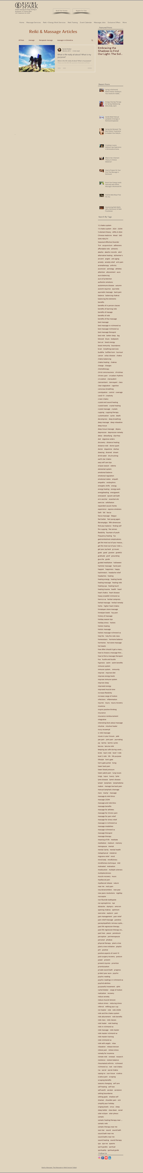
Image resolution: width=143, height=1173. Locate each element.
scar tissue (111, 1073)
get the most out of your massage (110, 543)
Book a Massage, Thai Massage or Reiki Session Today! (59, 1167)
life (109, 756)
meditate (114, 840)
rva (99, 1070)
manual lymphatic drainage (108, 790)
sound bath (116, 1130)
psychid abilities (104, 983)
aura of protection (105, 279)
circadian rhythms (116, 376)
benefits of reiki (104, 315)
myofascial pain (104, 880)
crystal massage (104, 409)
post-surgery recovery (106, 956)
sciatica (119, 1073)
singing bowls (103, 1107)
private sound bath (105, 970)
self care (116, 1083)
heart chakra (103, 593)
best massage (103, 322)
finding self (117, 526)
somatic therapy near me (107, 1127)
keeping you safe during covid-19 (110, 749)
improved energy (104, 686)
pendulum (117, 933)
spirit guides (103, 1147)
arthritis (113, 265)
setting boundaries (105, 1093)
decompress (102, 419)
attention (101, 272)
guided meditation (105, 563)
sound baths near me (106, 1137)
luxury (111, 776)
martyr (105, 793)
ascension (102, 269)
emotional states (104, 479)
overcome (101, 913)
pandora (117, 920)
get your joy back (104, 549)
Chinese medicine (105, 235)
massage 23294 (104, 800)
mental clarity (103, 850)
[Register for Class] (81, 11)
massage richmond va (106, 830)
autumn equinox (104, 289)
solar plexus (113, 1113)
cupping (101, 412)
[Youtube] (106, 1158)
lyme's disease (114, 780)
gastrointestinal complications (109, 539)
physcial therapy (104, 943)
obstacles (101, 906)
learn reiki (107, 753)
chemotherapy (103, 369)
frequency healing (105, 536)
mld (118, 863)
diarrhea (116, 436)
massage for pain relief (107, 816)
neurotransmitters (105, 890)
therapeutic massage (46, 40)
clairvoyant (113, 382)
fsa (114, 536)
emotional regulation (106, 476)
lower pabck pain (104, 773)
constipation (102, 392)
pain (116, 913)
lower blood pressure (106, 770)
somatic (101, 1117)
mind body (102, 860)
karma (104, 743)
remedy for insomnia (106, 1053)
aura (118, 272)
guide (107, 559)
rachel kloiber (103, 990)
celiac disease (109, 356)
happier (101, 569)
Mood (115, 235)
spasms (112, 1143)
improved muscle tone (106, 689)
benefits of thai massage (107, 319)
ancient (101, 259)
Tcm (99, 245)
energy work (115, 489)
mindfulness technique (107, 863)
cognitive (115, 386)
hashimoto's (102, 573)
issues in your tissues (106, 736)
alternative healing (105, 255)
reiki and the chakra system (108, 1013)
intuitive (101, 726)
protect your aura (104, 973)
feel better (102, 519)
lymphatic (108, 783)
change (101, 366)
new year (116, 890)
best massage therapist (107, 332)
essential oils (114, 499)
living (114, 763)
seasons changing (105, 1083)
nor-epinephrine (104, 903)
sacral (104, 1070)
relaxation (102, 1047)
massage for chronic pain (107, 813)
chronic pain (103, 376)
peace (109, 933)
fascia (109, 512)
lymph (100, 783)
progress (117, 970)
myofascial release (105, 883)
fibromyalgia (102, 522)
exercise (101, 502)
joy (99, 743)
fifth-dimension (115, 522)
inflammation (112, 699)
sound (108, 1130)
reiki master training (106, 1037)
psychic (116, 973)
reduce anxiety (103, 997)
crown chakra (103, 399)
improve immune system (107, 679)
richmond (119, 1063)
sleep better (102, 1110)
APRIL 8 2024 (117, 232)
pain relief (117, 916)
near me (101, 886)
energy (114, 486)
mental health (115, 850)
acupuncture (107, 245)
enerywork (102, 496)
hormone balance (116, 639)
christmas (119, 372)
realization (102, 993)
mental (111, 846)
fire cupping (102, 529)
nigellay (119, 893)
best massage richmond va (108, 329)
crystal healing (115, 406)
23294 (120, 229)
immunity (115, 669)
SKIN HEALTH (103, 239)
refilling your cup (111, 1007)
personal (101, 940)
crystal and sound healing (108, 402)
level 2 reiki (102, 756)
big (118, 336)
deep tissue (102, 426)
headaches (102, 576)
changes (108, 366)
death (118, 416)
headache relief (115, 573)
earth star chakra (104, 459)
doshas (116, 449)
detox (100, 436)
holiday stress (103, 623)
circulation (102, 379)
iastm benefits (117, 663)
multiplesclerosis (104, 873)
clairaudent (111, 379)
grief (108, 556)
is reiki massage (104, 733)
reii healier (102, 1010)
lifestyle (101, 760)
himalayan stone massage (108, 609)
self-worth (102, 1090)
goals (100, 553)
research (119, 1057)
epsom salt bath (113, 496)
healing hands (116, 579)
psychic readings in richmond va (110, 980)
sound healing (103, 1140)
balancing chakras (112, 295)
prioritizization (103, 967)
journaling (119, 739)
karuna (100, 746)
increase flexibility (105, 693)
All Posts (21, 40)
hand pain (117, 566)
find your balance (104, 526)
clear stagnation (104, 386)
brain (100, 349)
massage (31, 40)
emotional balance (105, 472)
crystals (114, 409)
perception (102, 936)
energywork (114, 492)
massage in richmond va (65, 40)
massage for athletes (106, 810)
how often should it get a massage (110, 649)
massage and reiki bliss (107, 803)
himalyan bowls (104, 613)
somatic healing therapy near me (110, 1120)
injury (107, 703)
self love (111, 1087)
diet (99, 439)
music (114, 876)
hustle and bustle (109, 659)
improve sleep (103, 683)
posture (119, 956)
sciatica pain (103, 1077)
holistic (113, 623)
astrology (110, 269)
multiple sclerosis (115, 870)
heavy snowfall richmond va (108, 596)
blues (107, 339)
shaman (101, 1100)
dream (115, 452)
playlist (119, 946)
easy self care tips (105, 462)
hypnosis (101, 663)
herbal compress (113, 599)
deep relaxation (116, 422)
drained (109, 452)
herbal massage (104, 603)
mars (100, 793)
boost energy (110, 342)
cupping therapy (112, 412)
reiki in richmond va (105, 1027)
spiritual (112, 1147)
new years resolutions (106, 893)
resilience (101, 1060)
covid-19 (101, 396)
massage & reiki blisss (106, 796)
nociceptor (102, 896)
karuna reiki (109, 746)
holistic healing (104, 626)
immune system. (104, 669)
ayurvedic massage (105, 292)
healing (110, 576)
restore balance (113, 1060)
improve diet (110, 673)
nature (116, 883)
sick (119, 1100)
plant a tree (116, 943)
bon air (100, 342)
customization (103, 416)
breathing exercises (111, 349)
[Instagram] (99, 1158)
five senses (113, 529)
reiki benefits (117, 1017)
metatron (113, 853)
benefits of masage (105, 312)
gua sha (101, 559)
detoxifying (108, 436)
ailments (114, 249)
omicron (118, 906)
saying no (101, 1073)
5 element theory (104, 232)
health (113, 589)
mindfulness (112, 860)
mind (113, 856)
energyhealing (103, 492)
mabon (100, 786)
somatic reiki (103, 1123)
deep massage (103, 422)
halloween (118, 563)
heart (119, 589)
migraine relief (103, 856)
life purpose (116, 756)
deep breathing (115, 419)
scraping (112, 1077)
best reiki (101, 336)
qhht (118, 987)
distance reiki (103, 446)
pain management (105, 916)
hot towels (102, 646)
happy (117, 569)
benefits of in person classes (109, 305)
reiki (109, 1010)
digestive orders (108, 439)
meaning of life (104, 840)
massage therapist (105, 833)
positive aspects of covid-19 (108, 953)
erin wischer (102, 499)
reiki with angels (104, 1043)
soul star (101, 1130)
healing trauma (104, 589)
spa (99, 1143)
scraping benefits (104, 1080)
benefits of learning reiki (107, 309)
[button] (92, 40)
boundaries (115, 346)
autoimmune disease (106, 285)
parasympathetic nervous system (110, 923)
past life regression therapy (108, 926)
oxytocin (110, 913)
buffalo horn (110, 352)
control (111, 392)
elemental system (105, 469)
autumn (119, 285)
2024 (114, 229)
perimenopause (114, 936)
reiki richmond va (104, 1040)
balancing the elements (107, 299)
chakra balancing (104, 359)
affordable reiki (104, 249)
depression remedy (115, 432)
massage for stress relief (107, 820)
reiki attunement (104, 1017)
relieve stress (113, 1050)
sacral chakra (113, 1070)
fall (104, 512)
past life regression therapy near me (110, 930)
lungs (100, 776)
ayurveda (115, 289)
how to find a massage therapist (110, 656)
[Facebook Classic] (102, 1158)
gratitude (101, 556)
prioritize (115, 963)
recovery (110, 993)
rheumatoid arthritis (106, 1063)
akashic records (111, 252)
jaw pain (101, 739)
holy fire (101, 636)
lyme (117, 776)
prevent (107, 960)
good (105, 553)
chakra (119, 356)
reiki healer (102, 1023)
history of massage (105, 616)
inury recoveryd (104, 729)
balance (101, 295)
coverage (119, 392)
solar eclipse (103, 1113)
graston (111, 553)
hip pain (114, 613)
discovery (101, 442)
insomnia (101, 706)
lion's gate (109, 760)
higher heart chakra (111, 606)
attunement (110, 272)
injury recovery (117, 703)
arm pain (119, 262)
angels (107, 259)
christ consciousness (106, 372)
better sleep (111, 336)
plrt (99, 950)
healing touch (113, 586)
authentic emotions (105, 282)
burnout (119, 352)
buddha (101, 352)
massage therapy (104, 836)
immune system (104, 666)
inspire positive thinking (107, 709)
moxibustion (102, 870)
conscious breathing (106, 389)
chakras (114, 362)
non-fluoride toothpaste (107, 900)
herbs (100, 606)
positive (105, 950)
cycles (112, 416)
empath (115, 479)
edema (113, 466)
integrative (102, 719)
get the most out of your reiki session (110, 546)
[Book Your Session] (61, 11)
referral (101, 1007)
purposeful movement (106, 987)
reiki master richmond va (107, 1033)
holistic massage (104, 629)
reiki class (102, 1020)
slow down (113, 1110)
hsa (99, 659)
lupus (106, 776)
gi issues (115, 549)
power (100, 960)
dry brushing (113, 456)
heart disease (114, 593)
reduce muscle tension (107, 1000)
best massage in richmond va (109, 325)
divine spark (114, 446)
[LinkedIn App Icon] (109, 1158)
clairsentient (103, 382)
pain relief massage (105, 920)
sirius (112, 1107)
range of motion (116, 990)
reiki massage (103, 1030)
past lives (101, 933)
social (120, 1110)
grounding (115, 556)
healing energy (103, 579)
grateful (119, 553)
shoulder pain (111, 1100)
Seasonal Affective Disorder (108, 242)
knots (100, 753)
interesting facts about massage (110, 723)
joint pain (109, 739)
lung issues (117, 773)
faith (100, 512)
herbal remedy (117, 603)
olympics (110, 906)
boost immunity (104, 346)
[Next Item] (120, 37)
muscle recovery (104, 876)
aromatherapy (103, 265)
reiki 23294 (116, 1010)
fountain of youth (113, 532)
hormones (102, 643)
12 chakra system (104, 225)
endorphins (111, 482)
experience (102, 509)
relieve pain (102, 1050)
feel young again (113, 519)
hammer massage (105, 566)
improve (101, 673)
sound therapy (116, 1140)
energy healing (103, 489)
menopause (102, 846)
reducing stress (116, 1003)
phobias (109, 940)
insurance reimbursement (108, 716)
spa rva (105, 1143)
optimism (115, 910)
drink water (102, 456)
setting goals (103, 1097)
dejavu (118, 429)
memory (119, 843)
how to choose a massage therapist (110, 653)
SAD (120, 235)
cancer (100, 356)
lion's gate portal (104, 763)
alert (120, 252)
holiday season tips (105, 619)
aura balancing (104, 275)
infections (102, 699)
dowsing (101, 452)
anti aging (115, 259)
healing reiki (117, 583)
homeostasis (103, 639)
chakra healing (103, 362)
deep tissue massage (106, 429)
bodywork (114, 339)
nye (113, 903)
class (121, 382)
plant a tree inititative (106, 946)
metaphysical (103, 853)
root (110, 1067)
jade (117, 736)
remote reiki (102, 1057)
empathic (101, 482)
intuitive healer (111, 726)
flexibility (101, 532)
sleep (118, 1107)
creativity (109, 396)
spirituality (102, 1150)
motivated (102, 866)
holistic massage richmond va (109, 633)
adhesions (118, 245)
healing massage (104, 583)
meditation (102, 843)
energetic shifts (104, 486)
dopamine (108, 449)
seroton (110, 1090)
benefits (101, 302)
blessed (101, 339)
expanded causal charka (107, 506)
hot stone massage (114, 643)
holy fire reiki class (113, 636)
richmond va (103, 1067)
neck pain (109, 886)
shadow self (113, 1097)
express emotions (114, 509)
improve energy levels (106, 676)
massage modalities (105, 826)
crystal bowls (103, 406)
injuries (101, 703)
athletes (118, 269)
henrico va (102, 599)
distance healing (113, 442)
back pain (118, 292)
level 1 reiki (117, 753)
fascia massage (104, 516)
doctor (100, 449)
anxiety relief (110, 262)
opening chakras (104, 910)
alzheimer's (118, 255)
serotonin (118, 1090)
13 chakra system (104, 229)
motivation (111, 866)
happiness (109, 569)
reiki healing (113, 1023)
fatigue (113, 516)
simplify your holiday (106, 1103)
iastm (108, 663)
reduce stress (103, 1003)
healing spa (102, 586)
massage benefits (104, 806)
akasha (100, 252)
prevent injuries (104, 963)
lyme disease (103, 780)
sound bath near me (106, 1133)
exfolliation (110, 502)
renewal (112, 1057)
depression (102, 432)
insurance (102, 713)
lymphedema (118, 783)
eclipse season (103, 466)
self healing (102, 1087)
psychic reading (104, 977)
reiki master (114, 1030)
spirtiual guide (113, 1150)
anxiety (100, 262)
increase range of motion (107, 696)
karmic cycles (113, 743)
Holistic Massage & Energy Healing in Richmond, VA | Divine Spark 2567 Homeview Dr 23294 (26, 11)
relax (114, 1043)
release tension (113, 1047)
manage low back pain (113, 786)
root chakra (117, 1067)
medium (111, 843)
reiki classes (111, 1020)
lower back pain (104, 766)
